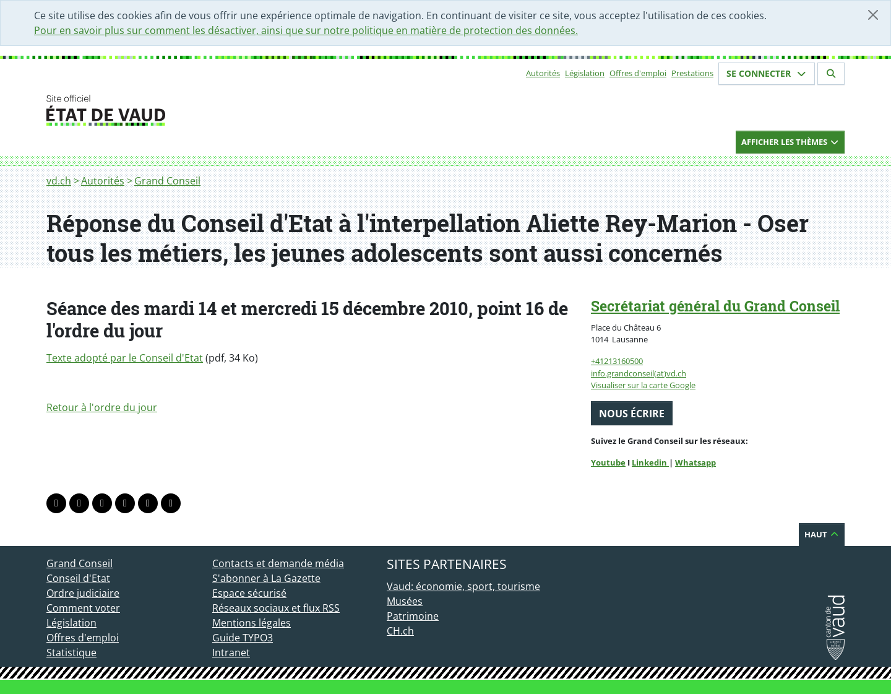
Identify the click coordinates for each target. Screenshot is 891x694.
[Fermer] (873, 15)
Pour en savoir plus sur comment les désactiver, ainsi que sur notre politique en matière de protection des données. (306, 30)
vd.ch (58, 181)
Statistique (71, 652)
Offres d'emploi (637, 73)
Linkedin (650, 462)
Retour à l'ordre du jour (101, 407)
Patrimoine (413, 616)
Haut (821, 534)
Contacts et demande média (278, 563)
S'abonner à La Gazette (266, 578)
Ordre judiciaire (82, 593)
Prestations (692, 73)
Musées (405, 601)
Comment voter (83, 608)
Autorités (543, 73)
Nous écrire (632, 413)
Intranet (231, 652)
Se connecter (766, 73)
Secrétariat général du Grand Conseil (715, 306)
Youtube (608, 462)
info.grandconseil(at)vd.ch (638, 373)
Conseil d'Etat (78, 578)
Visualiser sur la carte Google (643, 385)
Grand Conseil (167, 181)
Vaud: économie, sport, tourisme (463, 586)
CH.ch (400, 631)
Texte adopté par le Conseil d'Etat (124, 358)
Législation (585, 73)
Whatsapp (695, 462)
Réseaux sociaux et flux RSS (276, 608)
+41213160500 (617, 361)
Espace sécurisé (249, 593)
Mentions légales (251, 623)
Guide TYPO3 (242, 637)
